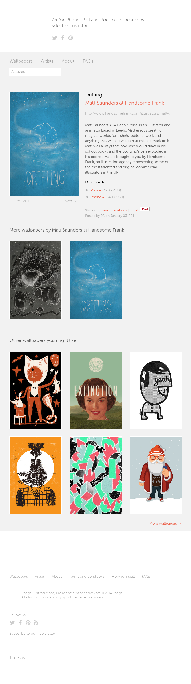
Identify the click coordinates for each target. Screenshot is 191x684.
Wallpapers (21, 61)
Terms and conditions (87, 577)
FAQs (88, 61)
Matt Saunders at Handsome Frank (124, 103)
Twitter (105, 210)
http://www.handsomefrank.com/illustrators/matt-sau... (128, 113)
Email (134, 210)
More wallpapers (163, 524)
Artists (47, 61)
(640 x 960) (107, 197)
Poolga (28, 26)
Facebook (119, 210)
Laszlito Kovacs (17, 669)
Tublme (53, 669)
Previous (22, 201)
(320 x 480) (105, 190)
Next (68, 201)
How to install (123, 577)
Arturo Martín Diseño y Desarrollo (34, 669)
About (68, 61)
